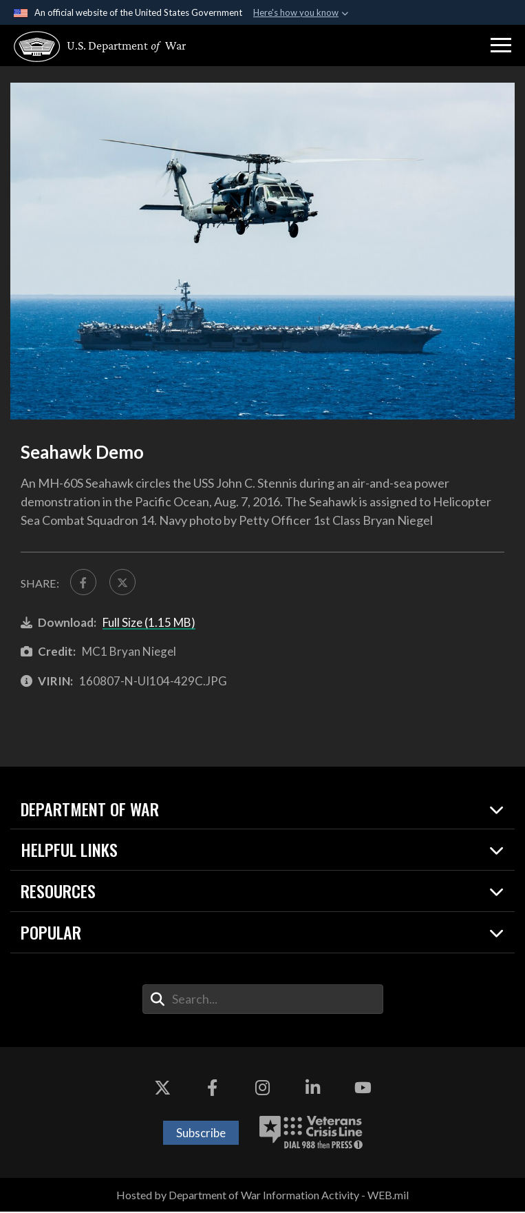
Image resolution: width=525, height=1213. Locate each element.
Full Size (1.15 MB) (149, 623)
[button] (501, 45)
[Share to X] (124, 583)
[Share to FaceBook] (84, 583)
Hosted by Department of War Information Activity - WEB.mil (262, 1196)
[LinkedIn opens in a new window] (312, 1089)
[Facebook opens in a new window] (212, 1089)
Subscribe (201, 1134)
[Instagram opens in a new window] (263, 1089)
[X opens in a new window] (162, 1089)
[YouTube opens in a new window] (362, 1089)
